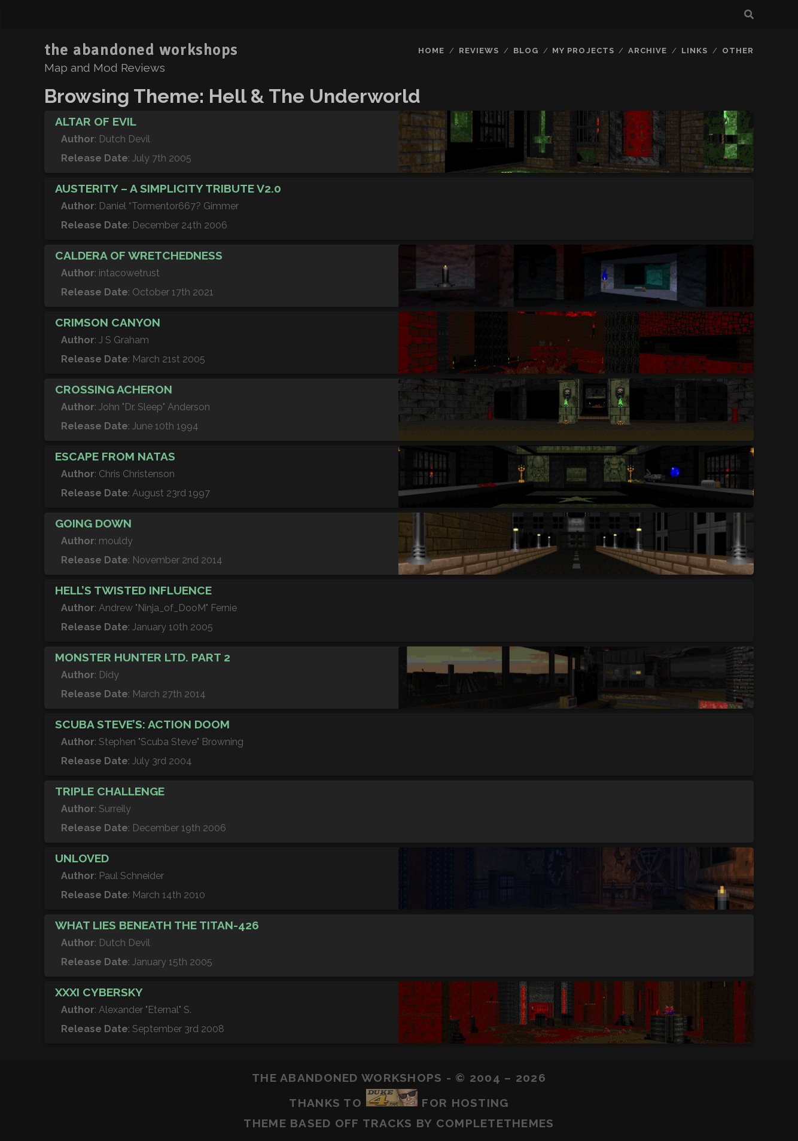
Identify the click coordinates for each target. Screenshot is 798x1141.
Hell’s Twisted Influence (133, 590)
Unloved (82, 858)
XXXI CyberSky (99, 992)
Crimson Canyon (107, 322)
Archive (647, 50)
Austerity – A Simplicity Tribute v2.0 (168, 188)
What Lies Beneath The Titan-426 (157, 925)
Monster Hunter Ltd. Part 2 (142, 657)
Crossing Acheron (113, 389)
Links (694, 50)
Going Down (93, 523)
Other (738, 50)
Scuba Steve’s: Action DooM (142, 724)
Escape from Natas (115, 456)
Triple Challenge (110, 791)
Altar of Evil (95, 121)
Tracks (388, 1123)
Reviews (479, 50)
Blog (525, 50)
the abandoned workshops (141, 50)
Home (431, 50)
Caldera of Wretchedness (139, 255)
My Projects (583, 50)
